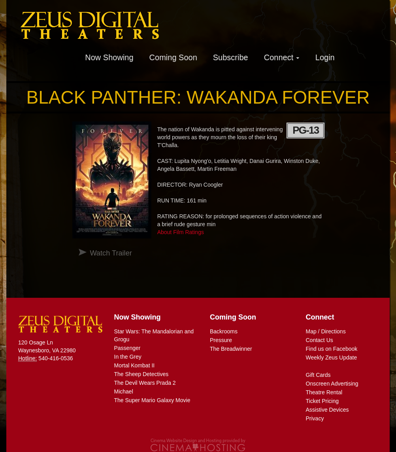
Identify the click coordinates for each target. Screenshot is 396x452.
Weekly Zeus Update (331, 357)
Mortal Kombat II (134, 365)
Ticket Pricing (322, 401)
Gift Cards (318, 375)
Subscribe (230, 57)
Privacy (315, 418)
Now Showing (109, 57)
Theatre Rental (324, 392)
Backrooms (224, 331)
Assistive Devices (327, 410)
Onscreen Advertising (332, 383)
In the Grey (127, 357)
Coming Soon (173, 57)
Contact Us (319, 340)
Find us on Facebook (332, 349)
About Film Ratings (180, 232)
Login (325, 57)
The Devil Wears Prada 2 (145, 383)
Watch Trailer (111, 253)
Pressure (221, 340)
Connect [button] (282, 57)
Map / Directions (326, 331)
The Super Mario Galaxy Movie (152, 400)
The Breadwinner (231, 349)
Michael (123, 391)
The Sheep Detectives (141, 374)
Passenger (127, 348)
